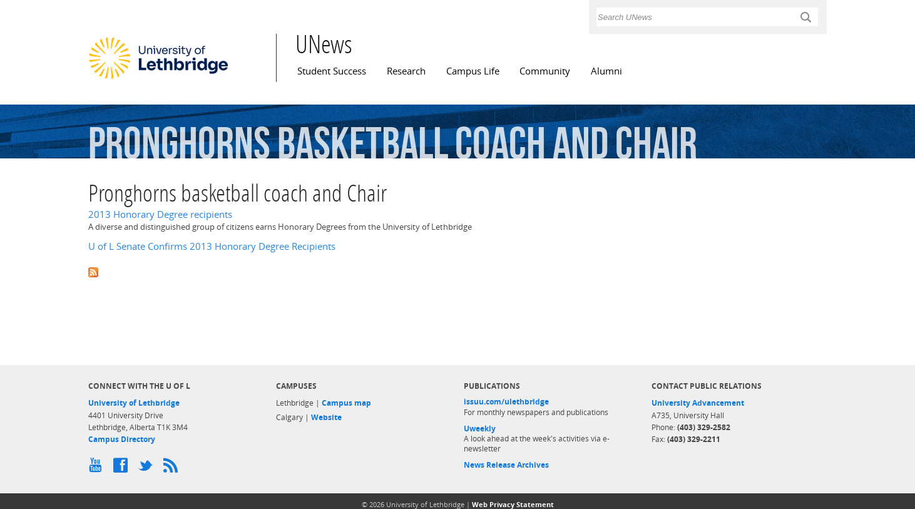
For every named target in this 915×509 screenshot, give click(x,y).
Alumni (606, 71)
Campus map (346, 403)
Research (406, 71)
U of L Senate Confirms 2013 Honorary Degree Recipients (211, 246)
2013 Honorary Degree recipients (160, 214)
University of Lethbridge (134, 403)
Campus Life (472, 71)
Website (326, 417)
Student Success (331, 71)
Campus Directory (121, 439)
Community (544, 71)
